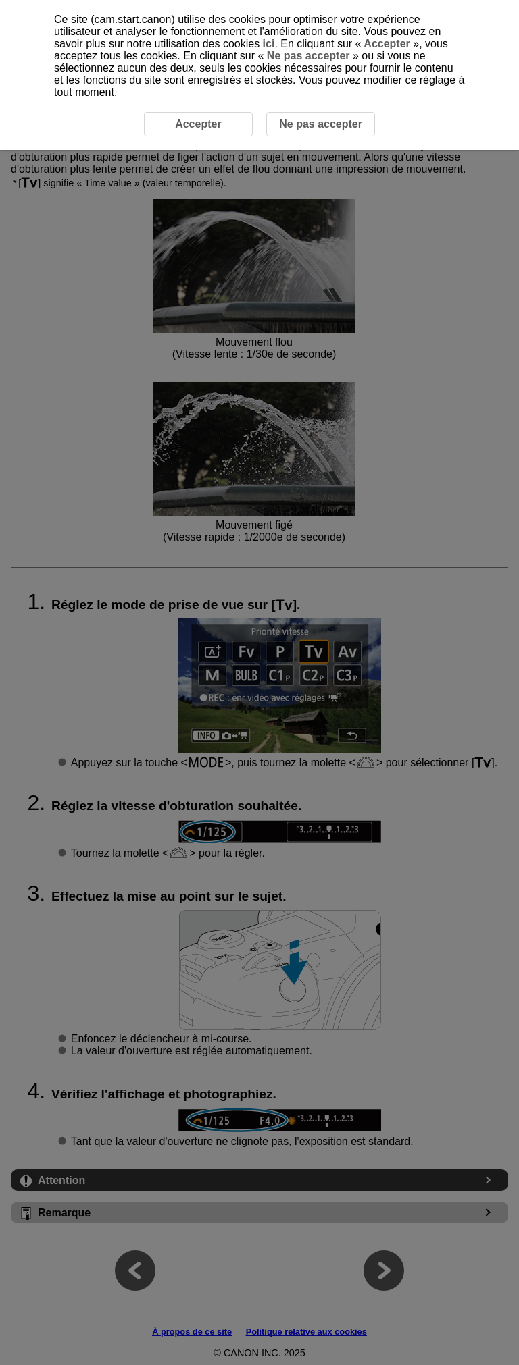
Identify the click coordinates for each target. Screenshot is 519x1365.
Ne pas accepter (308, 55)
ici (269, 43)
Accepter (387, 43)
